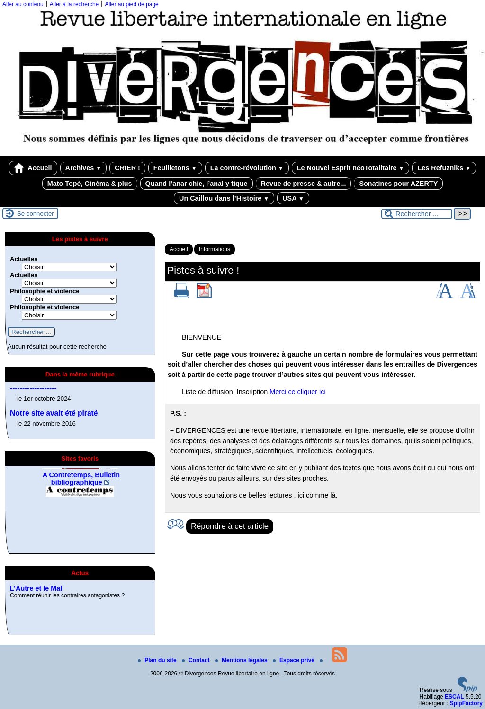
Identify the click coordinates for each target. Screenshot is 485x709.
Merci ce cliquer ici (297, 391)
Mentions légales (242, 660)
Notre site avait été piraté (54, 413)
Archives (83, 168)
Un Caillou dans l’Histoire (224, 198)
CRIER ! (127, 168)
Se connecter (35, 213)
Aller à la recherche (74, 4)
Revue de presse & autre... (303, 183)
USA (293, 198)
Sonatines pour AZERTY (398, 183)
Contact (196, 660)
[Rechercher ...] (416, 214)
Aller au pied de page (131, 4)
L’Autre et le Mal (36, 621)
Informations (214, 249)
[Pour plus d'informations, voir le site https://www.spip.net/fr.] (467, 690)
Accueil (33, 168)
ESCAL (454, 696)
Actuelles (24, 259)
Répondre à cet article (230, 526)
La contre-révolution (247, 168)
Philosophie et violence (45, 291)
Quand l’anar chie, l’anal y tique (196, 183)
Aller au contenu (23, 4)
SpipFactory (466, 703)
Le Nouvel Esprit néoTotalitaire (350, 168)
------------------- (33, 388)
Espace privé (294, 660)
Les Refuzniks (444, 168)
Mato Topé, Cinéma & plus (89, 183)
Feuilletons (175, 168)
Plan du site (158, 660)
